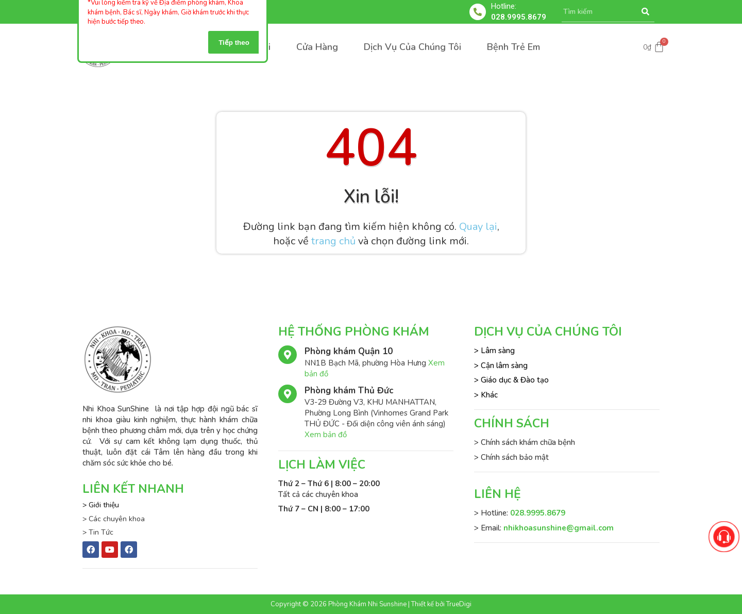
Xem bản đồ (326, 434)
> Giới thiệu (100, 505)
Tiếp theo (233, 42)
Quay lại (478, 227)
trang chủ (333, 241)
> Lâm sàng (494, 350)
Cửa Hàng (317, 47)
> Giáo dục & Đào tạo (511, 380)
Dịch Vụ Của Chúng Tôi (412, 47)
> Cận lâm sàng (501, 365)
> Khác (486, 395)
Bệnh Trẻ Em (513, 47)
